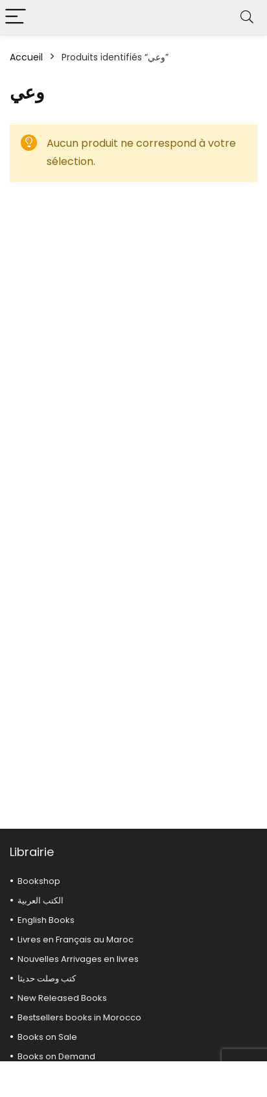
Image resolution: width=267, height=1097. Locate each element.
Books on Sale (47, 1037)
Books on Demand (56, 1056)
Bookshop (38, 881)
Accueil (26, 57)
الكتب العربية (40, 900)
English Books (46, 920)
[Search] (246, 17)
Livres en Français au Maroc (75, 939)
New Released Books (62, 998)
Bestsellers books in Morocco (79, 1017)
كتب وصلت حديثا (46, 978)
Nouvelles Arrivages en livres (78, 959)
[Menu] (15, 17)
